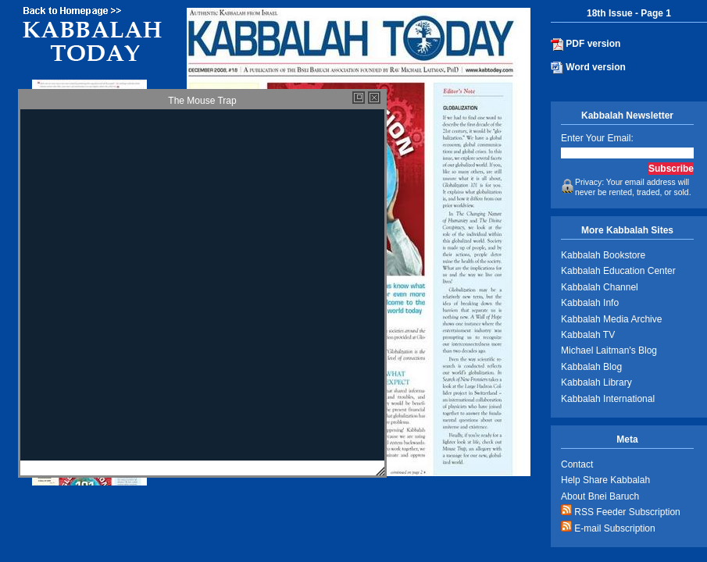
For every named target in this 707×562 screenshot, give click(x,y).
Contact (577, 464)
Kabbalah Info (590, 302)
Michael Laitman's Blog (609, 350)
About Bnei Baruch (600, 496)
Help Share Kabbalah (605, 480)
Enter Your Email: (597, 138)
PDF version (585, 44)
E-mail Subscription (608, 527)
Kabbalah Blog (591, 366)
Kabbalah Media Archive (611, 319)
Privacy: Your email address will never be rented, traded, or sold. (626, 187)
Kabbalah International (608, 398)
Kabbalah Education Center (618, 270)
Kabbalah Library (596, 382)
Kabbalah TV (588, 334)
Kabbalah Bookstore (603, 255)
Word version (588, 68)
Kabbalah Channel (599, 287)
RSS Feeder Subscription (620, 511)
